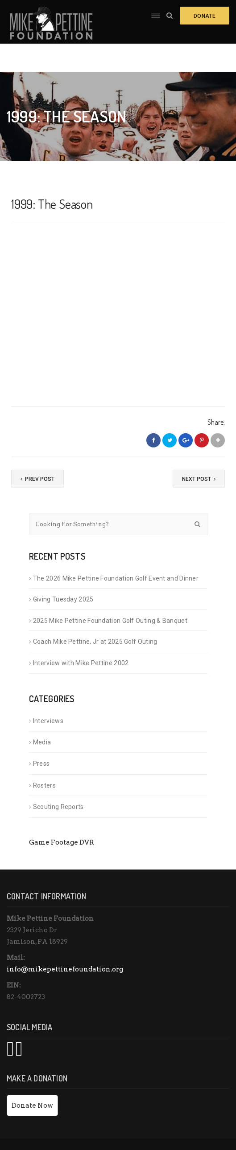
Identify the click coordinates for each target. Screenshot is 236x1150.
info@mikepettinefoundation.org (65, 941)
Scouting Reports (58, 778)
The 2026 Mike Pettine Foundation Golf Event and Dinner (116, 549)
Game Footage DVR (61, 814)
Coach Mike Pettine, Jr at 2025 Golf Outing (96, 613)
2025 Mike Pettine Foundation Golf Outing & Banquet (110, 592)
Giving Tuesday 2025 (63, 570)
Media (42, 713)
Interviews (48, 691)
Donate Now (32, 1077)
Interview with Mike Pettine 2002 (81, 634)
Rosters (44, 756)
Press (41, 735)
